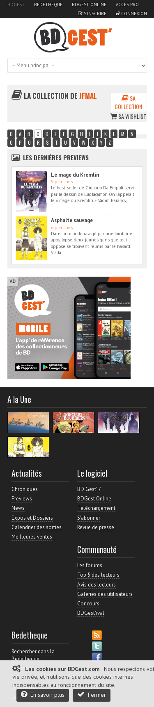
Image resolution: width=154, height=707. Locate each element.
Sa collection (128, 102)
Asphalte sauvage (72, 220)
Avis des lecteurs (96, 584)
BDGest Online (89, 4)
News (18, 508)
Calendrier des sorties (36, 527)
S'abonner (88, 517)
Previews (21, 498)
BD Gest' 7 (89, 489)
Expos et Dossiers (32, 517)
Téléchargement (96, 508)
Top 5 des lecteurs (98, 574)
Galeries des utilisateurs (105, 594)
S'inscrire (92, 13)
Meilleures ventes (31, 536)
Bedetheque (48, 4)
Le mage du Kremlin (75, 174)
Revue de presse (95, 527)
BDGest (16, 4)
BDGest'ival (90, 612)
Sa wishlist (128, 116)
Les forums (89, 565)
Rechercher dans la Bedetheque (33, 655)
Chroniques (24, 489)
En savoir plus (42, 694)
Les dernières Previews (56, 157)
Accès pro (127, 4)
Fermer (91, 694)
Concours (88, 603)
